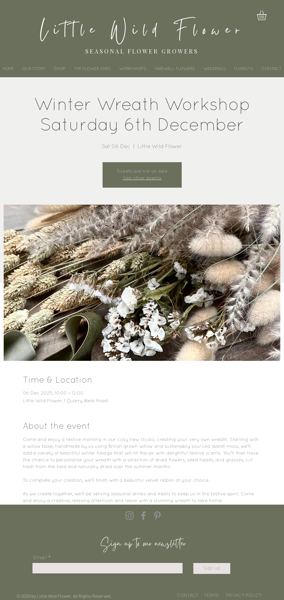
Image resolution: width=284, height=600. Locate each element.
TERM (210, 596)
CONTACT (187, 596)
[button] (267, 15)
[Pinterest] (157, 515)
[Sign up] (211, 568)
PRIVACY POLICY (244, 596)
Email (40, 558)
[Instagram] (129, 515)
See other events (142, 178)
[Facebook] (143, 515)
